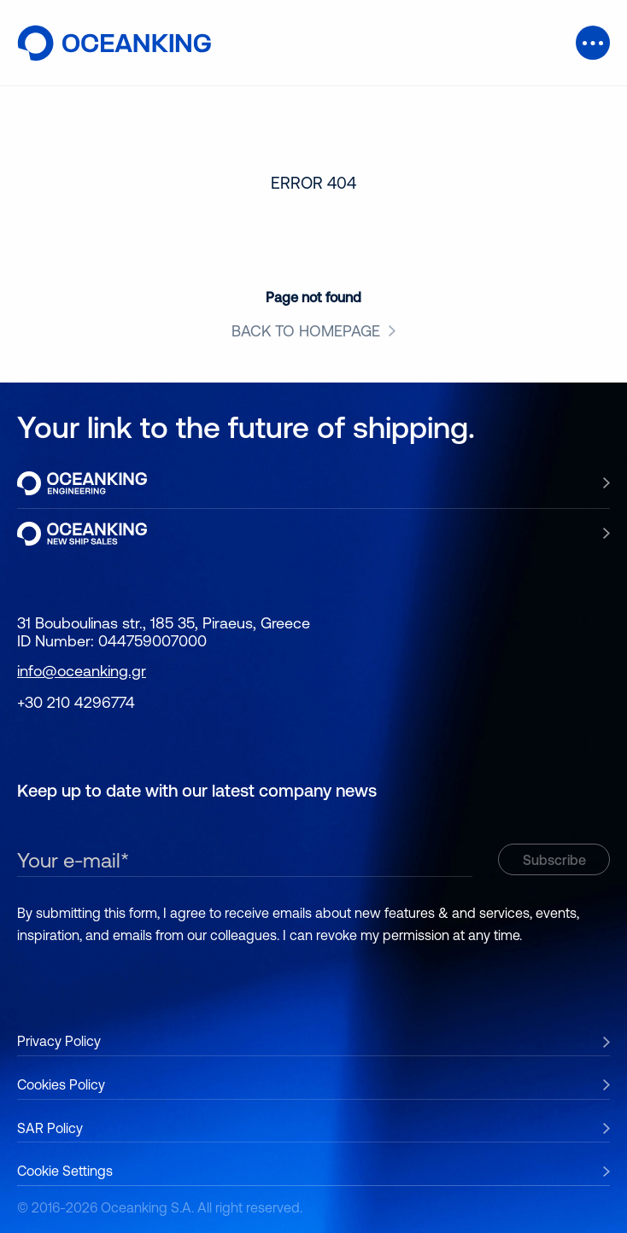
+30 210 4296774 (76, 702)
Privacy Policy (59, 1041)
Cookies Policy (61, 1084)
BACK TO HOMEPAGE (305, 331)
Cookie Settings (65, 1170)
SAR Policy (50, 1128)
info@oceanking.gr (81, 671)
